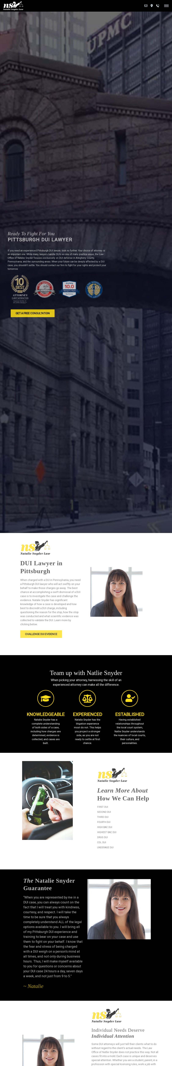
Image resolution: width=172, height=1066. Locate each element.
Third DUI (114, 816)
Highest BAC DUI (118, 830)
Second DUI (115, 811)
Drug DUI (114, 835)
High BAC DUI (116, 826)
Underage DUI (117, 844)
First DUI (114, 807)
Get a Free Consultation (33, 315)
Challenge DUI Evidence (52, 631)
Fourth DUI (115, 821)
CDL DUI (113, 840)
